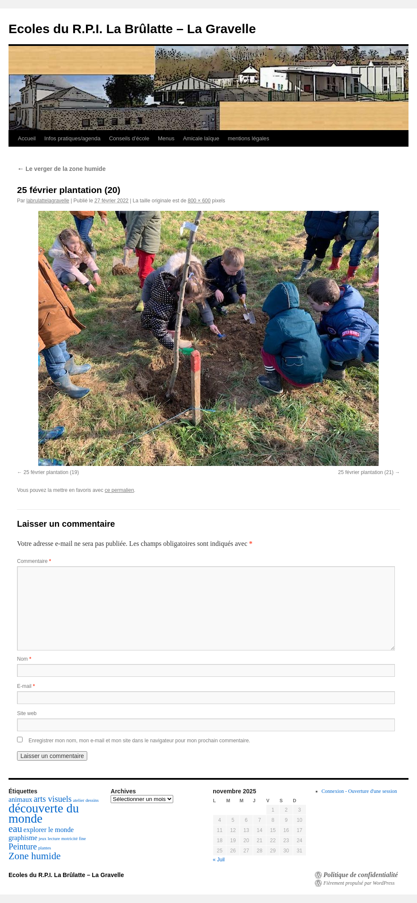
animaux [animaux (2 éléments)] (20, 800)
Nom (24, 659)
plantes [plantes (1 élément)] (44, 848)
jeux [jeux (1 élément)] (42, 838)
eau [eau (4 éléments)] (15, 828)
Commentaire (34, 561)
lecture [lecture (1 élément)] (54, 838)
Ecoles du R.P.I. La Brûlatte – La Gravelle (132, 29)
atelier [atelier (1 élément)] (78, 800)
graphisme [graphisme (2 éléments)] (23, 838)
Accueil (27, 138)
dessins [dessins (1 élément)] (92, 800)
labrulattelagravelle (47, 201)
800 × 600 (199, 201)
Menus (166, 138)
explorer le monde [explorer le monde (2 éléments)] (48, 830)
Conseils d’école (129, 138)
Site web (27, 713)
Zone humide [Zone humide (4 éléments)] (35, 855)
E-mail (26, 686)
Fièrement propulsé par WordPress (358, 883)
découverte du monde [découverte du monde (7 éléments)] (44, 813)
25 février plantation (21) (366, 472)
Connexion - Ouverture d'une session (359, 791)
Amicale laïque (201, 138)
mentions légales (248, 138)
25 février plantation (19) (51, 472)
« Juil (219, 860)
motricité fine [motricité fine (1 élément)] (73, 838)
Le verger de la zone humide (61, 168)
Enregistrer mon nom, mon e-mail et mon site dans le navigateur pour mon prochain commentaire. (139, 741)
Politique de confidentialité (360, 875)
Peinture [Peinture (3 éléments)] (23, 846)
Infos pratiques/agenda (72, 138)
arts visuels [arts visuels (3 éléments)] (52, 799)
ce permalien (119, 490)
